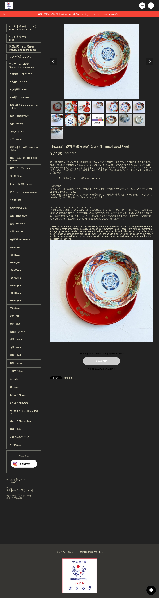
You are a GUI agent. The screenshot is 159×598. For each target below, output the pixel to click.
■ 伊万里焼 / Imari (18, 89)
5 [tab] (112, 107)
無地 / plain (15, 429)
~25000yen (15, 293)
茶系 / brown (16, 363)
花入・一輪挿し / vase (21, 184)
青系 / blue (15, 324)
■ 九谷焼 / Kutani (18, 81)
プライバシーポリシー (66, 552)
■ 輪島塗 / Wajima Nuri (21, 73)
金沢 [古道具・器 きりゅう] (19, 490)
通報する (68, 377)
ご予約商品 (15, 445)
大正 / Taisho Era (18, 215)
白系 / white (15, 347)
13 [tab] (125, 120)
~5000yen (15, 255)
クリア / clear (16, 371)
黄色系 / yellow (17, 331)
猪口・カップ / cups (20, 168)
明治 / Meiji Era (17, 223)
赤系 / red (14, 316)
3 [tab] (84, 107)
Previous (53, 61)
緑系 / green (16, 339)
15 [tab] (57, 133)
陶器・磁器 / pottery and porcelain (24, 106)
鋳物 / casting (17, 123)
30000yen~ (15, 308)
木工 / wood (16, 139)
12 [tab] (112, 120)
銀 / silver (14, 387)
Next (149, 61)
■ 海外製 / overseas (20, 97)
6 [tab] (125, 107)
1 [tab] (57, 107)
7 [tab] (139, 107)
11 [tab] (98, 120)
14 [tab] (139, 120)
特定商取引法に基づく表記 (91, 552)
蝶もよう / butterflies (20, 421)
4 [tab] (98, 107)
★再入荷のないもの (19, 437)
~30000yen (15, 300)
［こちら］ (11, 482)
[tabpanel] (101, 61)
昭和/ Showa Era (18, 208)
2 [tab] (71, 107)
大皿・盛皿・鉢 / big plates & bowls (23, 159)
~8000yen (15, 262)
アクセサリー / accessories (23, 192)
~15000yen (15, 278)
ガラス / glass (17, 131)
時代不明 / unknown (20, 239)
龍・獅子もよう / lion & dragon (24, 412)
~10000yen (15, 270)
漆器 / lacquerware (19, 116)
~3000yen (15, 247)
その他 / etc (15, 200)
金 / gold (14, 379)
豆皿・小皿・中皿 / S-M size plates (24, 148)
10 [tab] (84, 120)
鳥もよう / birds (18, 395)
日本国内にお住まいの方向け (101, 368)
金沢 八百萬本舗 (14, 498)
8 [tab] (57, 120)
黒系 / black (15, 355)
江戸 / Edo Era (17, 231)
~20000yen (15, 285)
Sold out (101, 361)
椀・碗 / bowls (17, 176)
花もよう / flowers (19, 403)
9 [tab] (71, 120)
